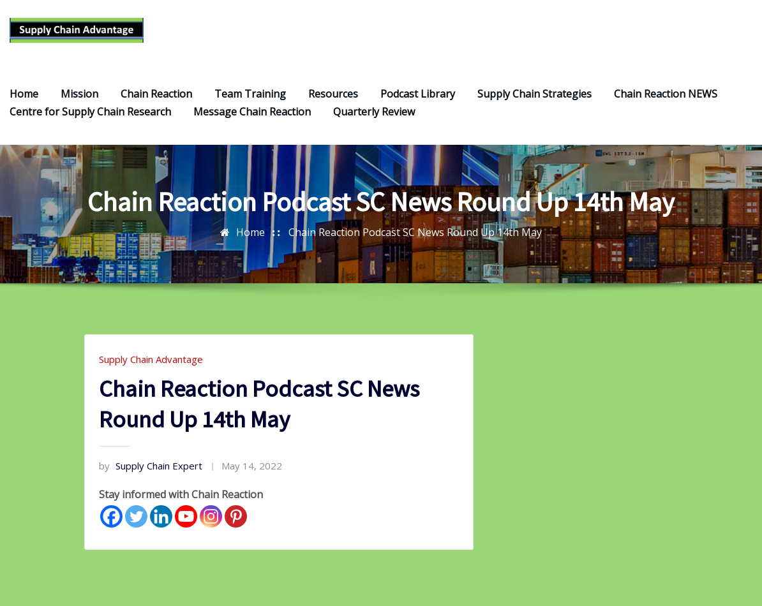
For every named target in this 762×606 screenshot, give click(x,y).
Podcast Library (417, 99)
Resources (333, 99)
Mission (79, 99)
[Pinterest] (236, 521)
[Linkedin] (161, 521)
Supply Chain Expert (150, 470)
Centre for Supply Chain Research (90, 117)
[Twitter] (136, 521)
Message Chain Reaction (252, 117)
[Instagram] (211, 521)
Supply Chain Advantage (151, 364)
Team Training (250, 99)
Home (24, 99)
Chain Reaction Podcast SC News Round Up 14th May (415, 237)
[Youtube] (186, 521)
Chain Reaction (156, 99)
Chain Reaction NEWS (665, 99)
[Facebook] (111, 521)
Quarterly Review (374, 117)
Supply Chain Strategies (534, 99)
